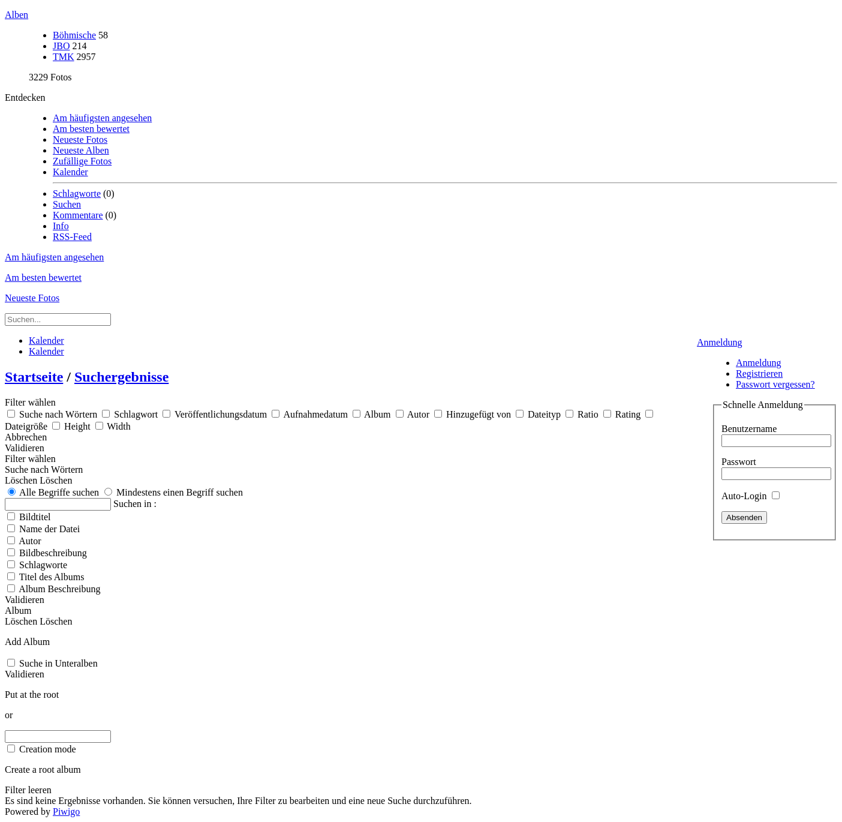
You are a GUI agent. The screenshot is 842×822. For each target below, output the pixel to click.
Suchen (67, 204)
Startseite (34, 377)
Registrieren (759, 373)
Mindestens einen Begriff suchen (173, 492)
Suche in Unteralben (58, 663)
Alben (16, 15)
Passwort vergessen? (775, 384)
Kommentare (78, 215)
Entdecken (25, 97)
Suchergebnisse (121, 377)
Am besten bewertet (91, 129)
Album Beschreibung (59, 589)
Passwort (738, 462)
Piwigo (66, 811)
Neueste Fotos (80, 139)
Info (61, 226)
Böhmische (74, 35)
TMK (63, 57)
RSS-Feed (72, 237)
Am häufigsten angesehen (102, 118)
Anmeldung (719, 342)
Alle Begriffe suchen (53, 492)
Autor (30, 541)
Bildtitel (34, 517)
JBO (61, 46)
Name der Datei (49, 529)
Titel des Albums (52, 577)
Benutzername (749, 429)
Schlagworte (77, 193)
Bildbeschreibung (53, 553)
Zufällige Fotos (82, 161)
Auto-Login (750, 496)
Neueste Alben (81, 150)
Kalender (70, 172)
